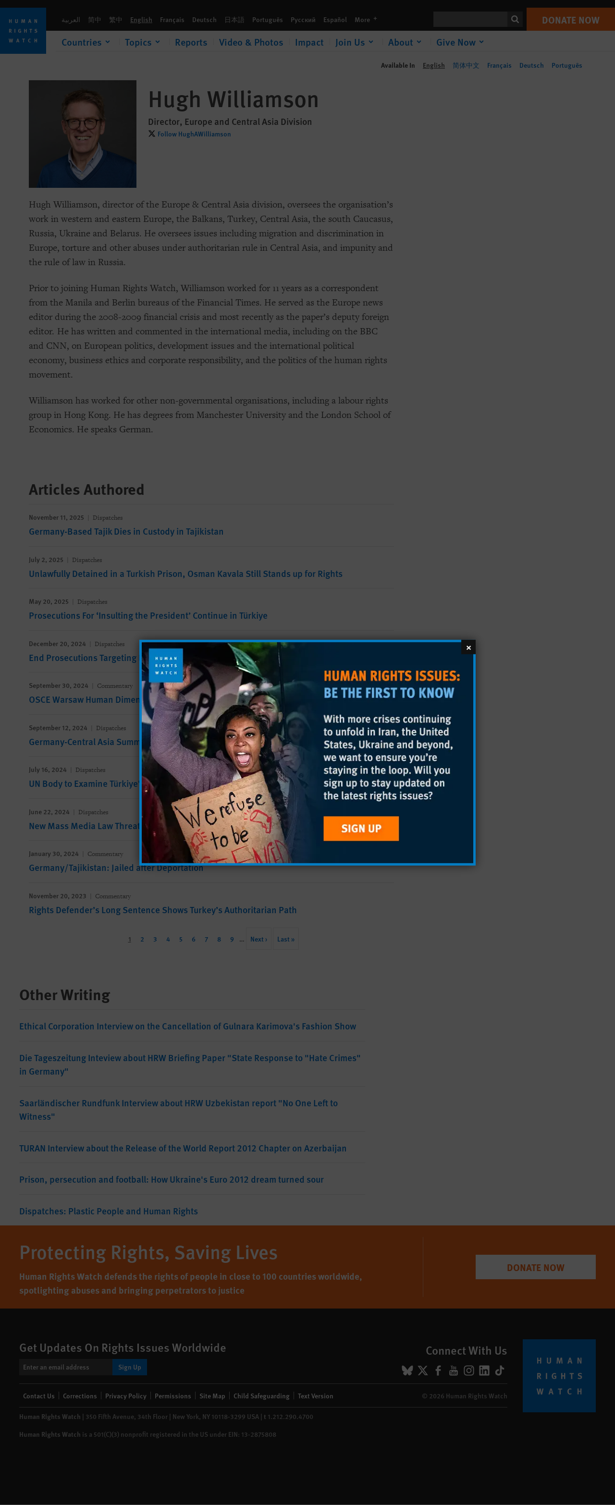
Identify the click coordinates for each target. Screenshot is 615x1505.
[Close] (468, 646)
